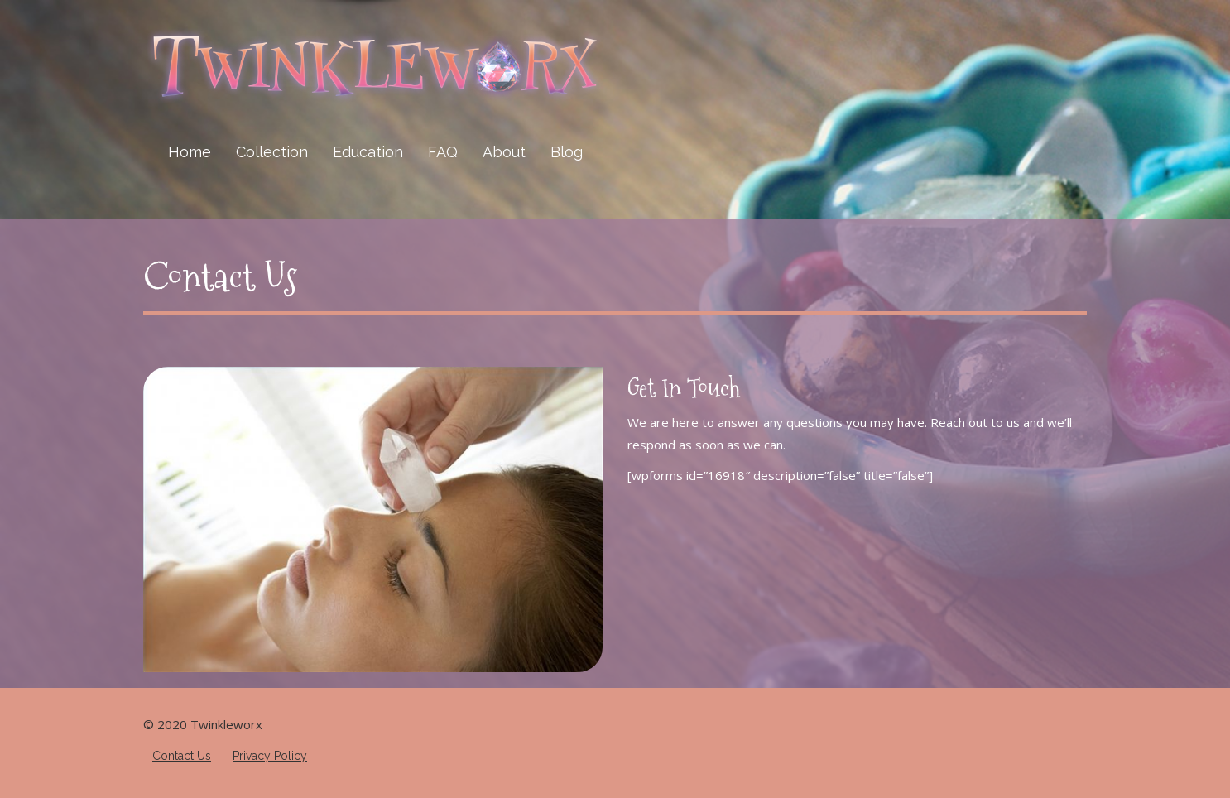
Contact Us (220, 277)
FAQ (443, 152)
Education (368, 152)
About (504, 152)
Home (189, 152)
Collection (272, 152)
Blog (566, 152)
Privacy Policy (270, 755)
